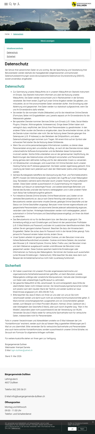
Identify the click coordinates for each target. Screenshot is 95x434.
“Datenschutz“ (15, 428)
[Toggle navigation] (6, 4)
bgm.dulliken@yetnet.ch (22, 350)
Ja (72, 429)
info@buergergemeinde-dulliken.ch (28, 396)
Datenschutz (12, 52)
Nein (82, 429)
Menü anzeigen (47, 41)
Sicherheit (11, 56)
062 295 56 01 (19, 389)
